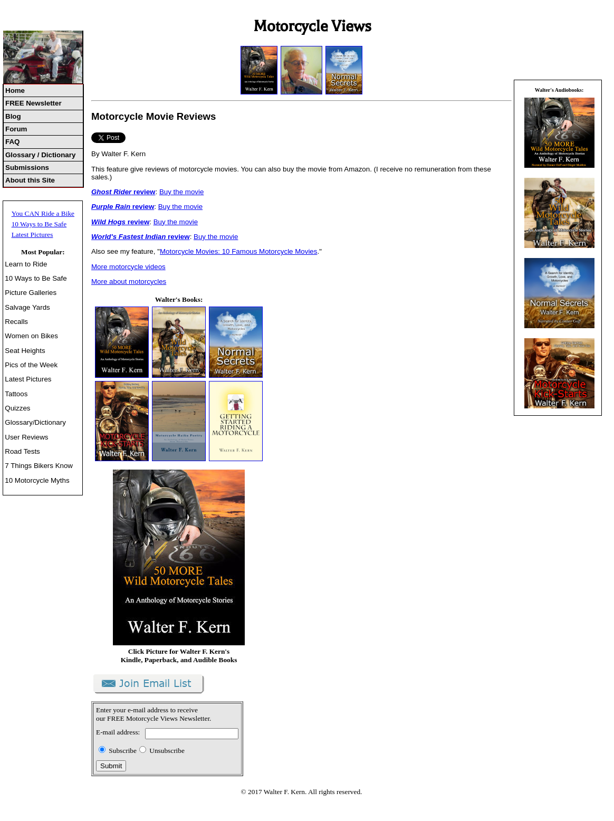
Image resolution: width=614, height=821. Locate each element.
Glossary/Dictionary (35, 422)
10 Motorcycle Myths (37, 480)
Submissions (27, 167)
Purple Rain (110, 207)
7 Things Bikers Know (39, 466)
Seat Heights (25, 351)
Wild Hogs (108, 222)
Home (15, 90)
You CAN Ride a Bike (43, 213)
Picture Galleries (30, 293)
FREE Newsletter (33, 103)
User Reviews (26, 437)
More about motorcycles (128, 281)
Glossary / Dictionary (40, 155)
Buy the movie (181, 192)
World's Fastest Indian (128, 237)
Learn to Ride (26, 264)
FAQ (12, 142)
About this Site (30, 180)
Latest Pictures (32, 234)
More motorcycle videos (128, 267)
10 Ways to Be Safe (39, 224)
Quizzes (17, 408)
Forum (16, 129)
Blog (13, 116)
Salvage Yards (27, 307)
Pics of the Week (31, 365)
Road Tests (22, 451)
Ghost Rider (111, 192)
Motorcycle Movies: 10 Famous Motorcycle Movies (239, 251)
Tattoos (16, 394)
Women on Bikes (31, 336)
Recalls (16, 322)
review (143, 192)
